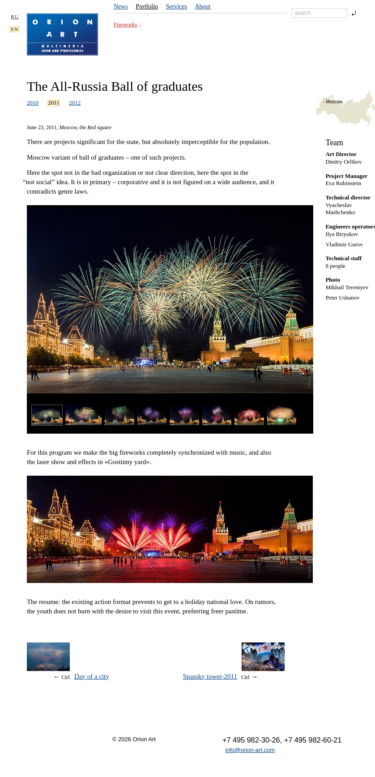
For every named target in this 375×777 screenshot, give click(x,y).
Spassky (210, 676)
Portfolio (147, 6)
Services (176, 6)
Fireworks (125, 24)
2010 (32, 102)
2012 (75, 102)
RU (14, 16)
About (203, 6)
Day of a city (91, 676)
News (121, 6)
